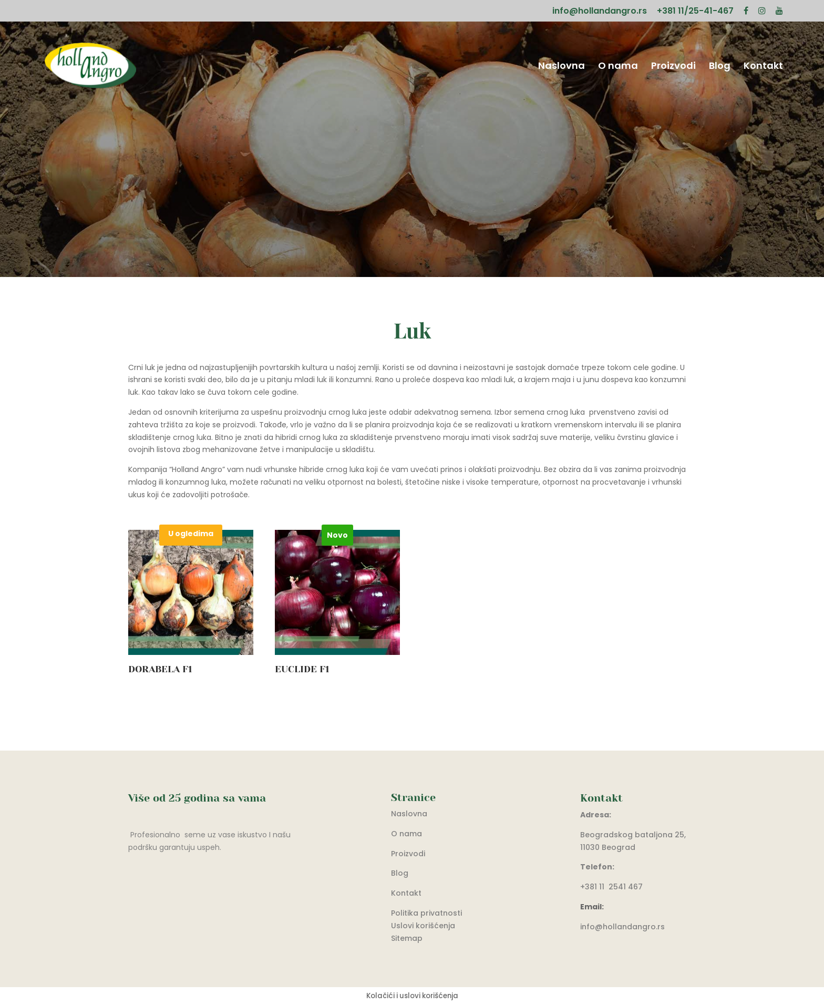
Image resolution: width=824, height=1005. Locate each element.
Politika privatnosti (426, 913)
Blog (719, 67)
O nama (618, 67)
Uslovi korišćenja (423, 925)
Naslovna (561, 67)
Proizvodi (673, 67)
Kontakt (763, 67)
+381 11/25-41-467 (695, 12)
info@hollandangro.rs (599, 12)
